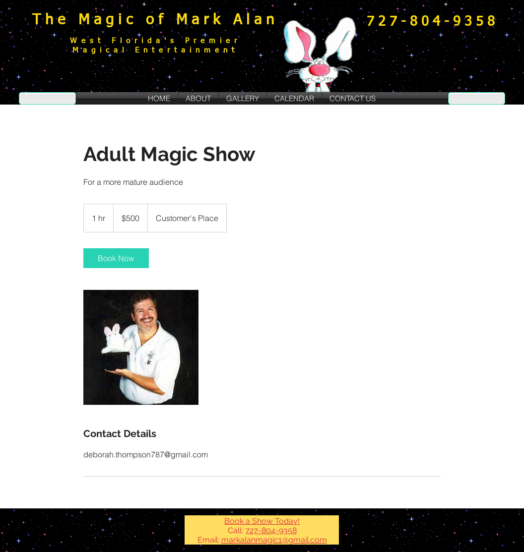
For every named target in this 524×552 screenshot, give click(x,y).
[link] (116, 258)
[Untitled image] (140, 347)
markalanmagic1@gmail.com (274, 540)
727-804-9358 (271, 530)
